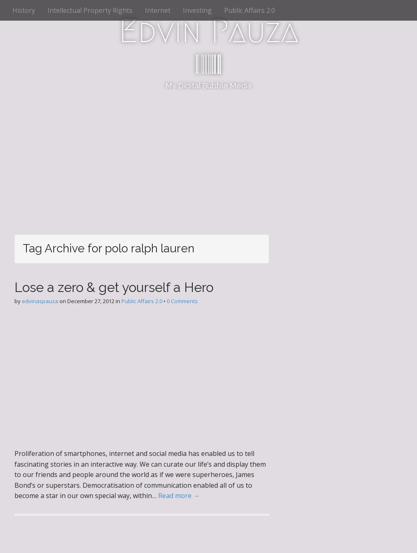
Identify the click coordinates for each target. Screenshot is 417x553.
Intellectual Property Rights (90, 10)
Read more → (179, 495)
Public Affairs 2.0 (249, 10)
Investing (197, 10)
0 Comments (182, 301)
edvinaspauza (40, 301)
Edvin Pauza (209, 31)
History (23, 10)
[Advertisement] (208, 151)
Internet (158, 10)
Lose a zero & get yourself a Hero (113, 287)
